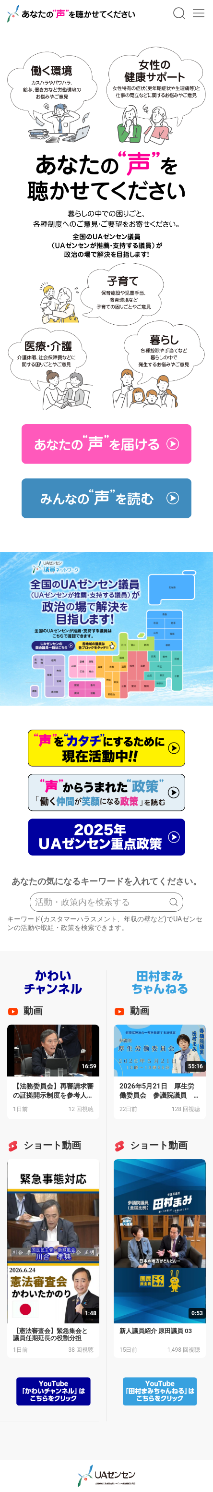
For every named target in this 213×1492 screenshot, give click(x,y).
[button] (179, 13)
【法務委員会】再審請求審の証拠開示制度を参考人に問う (53, 1095)
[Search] (106, 902)
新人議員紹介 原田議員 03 (155, 1330)
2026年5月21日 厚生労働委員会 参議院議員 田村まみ (159, 1095)
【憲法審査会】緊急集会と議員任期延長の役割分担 (50, 1334)
